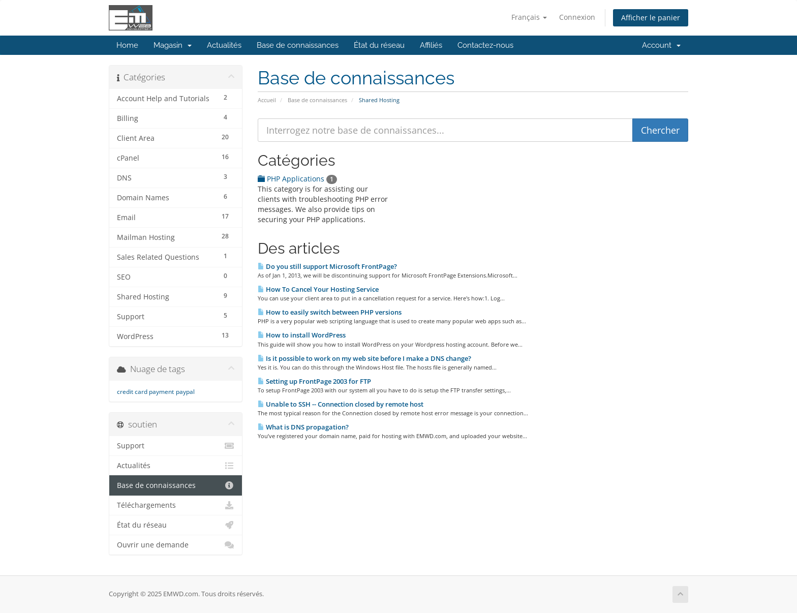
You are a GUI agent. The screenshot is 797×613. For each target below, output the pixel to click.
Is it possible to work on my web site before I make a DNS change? (364, 358)
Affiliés (431, 45)
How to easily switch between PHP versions (330, 312)
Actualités (224, 45)
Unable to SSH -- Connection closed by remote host (340, 404)
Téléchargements (175, 505)
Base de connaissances (298, 45)
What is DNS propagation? (303, 427)
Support (175, 446)
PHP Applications (297, 178)
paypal (185, 391)
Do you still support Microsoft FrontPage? (327, 266)
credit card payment (145, 391)
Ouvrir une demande (175, 545)
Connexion (577, 17)
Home (127, 45)
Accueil (267, 100)
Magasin (173, 45)
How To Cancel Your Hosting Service (318, 289)
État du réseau (379, 45)
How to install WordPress (302, 335)
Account (661, 45)
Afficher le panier (650, 17)
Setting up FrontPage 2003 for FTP (314, 381)
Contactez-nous (485, 45)
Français (529, 17)
